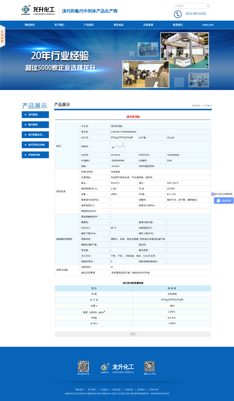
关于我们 (59, 24)
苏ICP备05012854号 (160, 393)
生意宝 (127, 393)
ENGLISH (154, 389)
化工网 (121, 393)
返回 (133, 334)
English (208, 24)
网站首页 (30, 24)
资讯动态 (119, 24)
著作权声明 (136, 393)
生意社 (114, 393)
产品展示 (89, 24)
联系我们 (178, 24)
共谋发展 (148, 24)
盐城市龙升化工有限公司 (76, 393)
